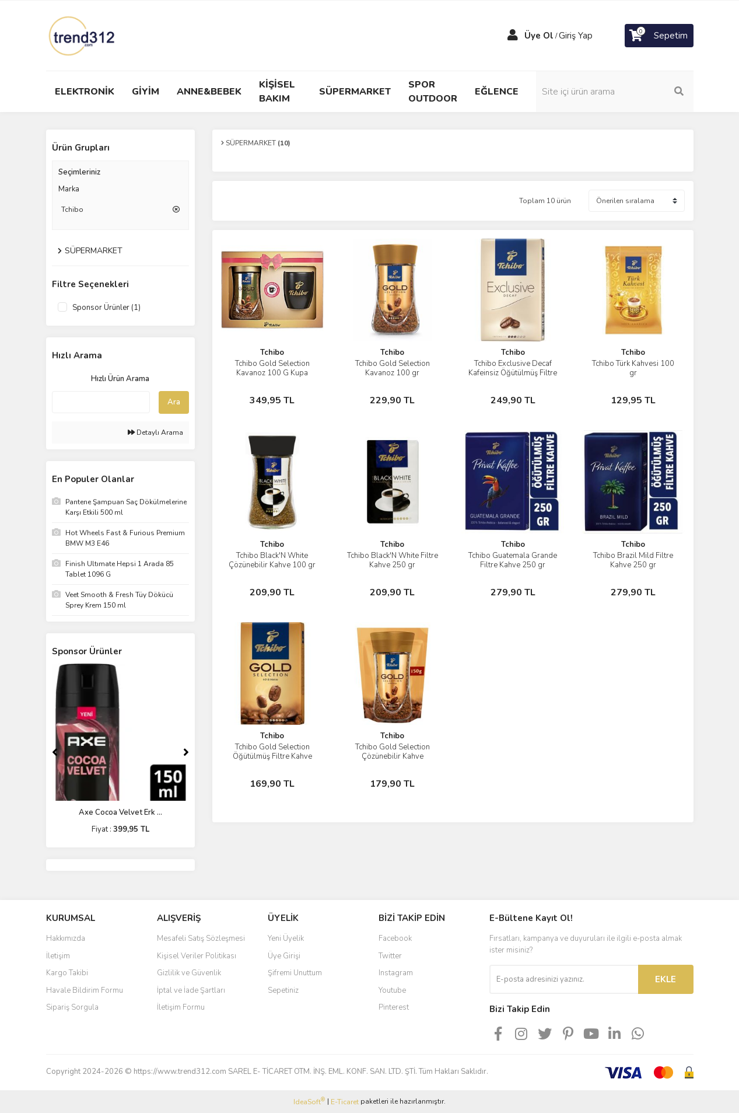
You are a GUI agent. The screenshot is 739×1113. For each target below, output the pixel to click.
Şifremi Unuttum (295, 973)
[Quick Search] (101, 402)
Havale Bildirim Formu (84, 990)
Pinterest (394, 1007)
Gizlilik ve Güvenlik (189, 973)
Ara (173, 402)
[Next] (186, 752)
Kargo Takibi (67, 973)
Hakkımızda (65, 938)
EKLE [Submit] (665, 979)
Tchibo (272, 352)
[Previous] (55, 752)
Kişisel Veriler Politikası (196, 956)
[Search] (615, 91)
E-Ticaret (345, 1102)
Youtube (392, 990)
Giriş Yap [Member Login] (576, 35)
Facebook (395, 938)
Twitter (390, 956)
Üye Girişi (284, 956)
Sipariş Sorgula (72, 1007)
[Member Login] (512, 35)
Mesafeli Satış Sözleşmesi (201, 938)
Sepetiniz (283, 990)
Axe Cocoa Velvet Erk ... (120, 812)
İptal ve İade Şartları (191, 990)
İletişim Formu (181, 1007)
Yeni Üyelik (286, 938)
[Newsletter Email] (563, 979)
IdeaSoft (309, 1102)
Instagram (396, 973)
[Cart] (659, 35)
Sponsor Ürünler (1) (106, 307)
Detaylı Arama (155, 432)
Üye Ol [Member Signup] (539, 35)
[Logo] (83, 35)
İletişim (58, 956)
